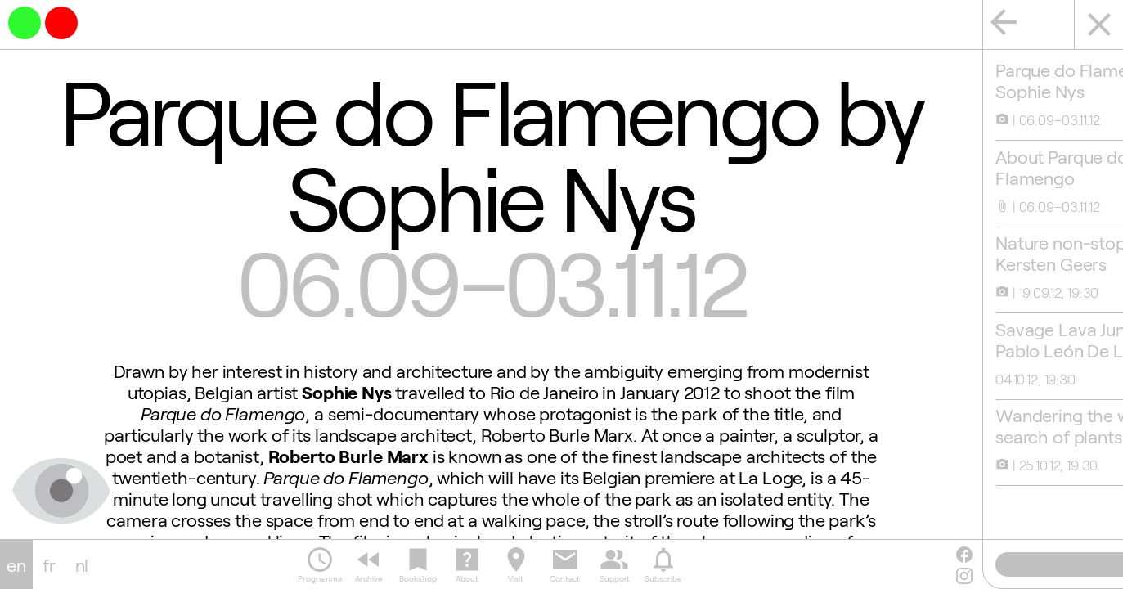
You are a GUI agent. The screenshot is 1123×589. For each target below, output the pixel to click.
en (16, 564)
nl (82, 564)
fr (49, 564)
